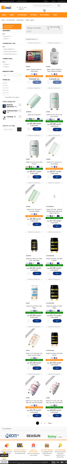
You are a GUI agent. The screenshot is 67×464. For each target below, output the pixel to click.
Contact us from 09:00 (7, 1)
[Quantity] (29, 82)
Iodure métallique (9, 49)
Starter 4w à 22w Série (34, 114)
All (4, 34)
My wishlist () (62, 1)
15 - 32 (6, 92)
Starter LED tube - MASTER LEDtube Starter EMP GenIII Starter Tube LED (54, 211)
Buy (37, 82)
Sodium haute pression (11, 54)
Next (50, 423)
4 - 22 (6, 88)
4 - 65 (6, 85)
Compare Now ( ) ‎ (32, 39)
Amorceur (7, 36)
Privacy (38, 462)
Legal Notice (15, 462)
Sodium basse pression (10, 51)
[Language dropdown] (47, 1)
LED (6, 83)
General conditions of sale (27, 462)
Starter (7, 38)
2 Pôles (6, 66)
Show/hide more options (12, 97)
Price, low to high (55, 28)
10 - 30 (6, 90)
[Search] (47, 5)
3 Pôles (7, 64)
